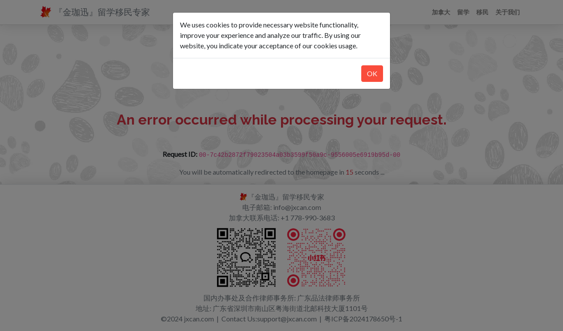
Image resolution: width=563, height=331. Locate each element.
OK (372, 73)
